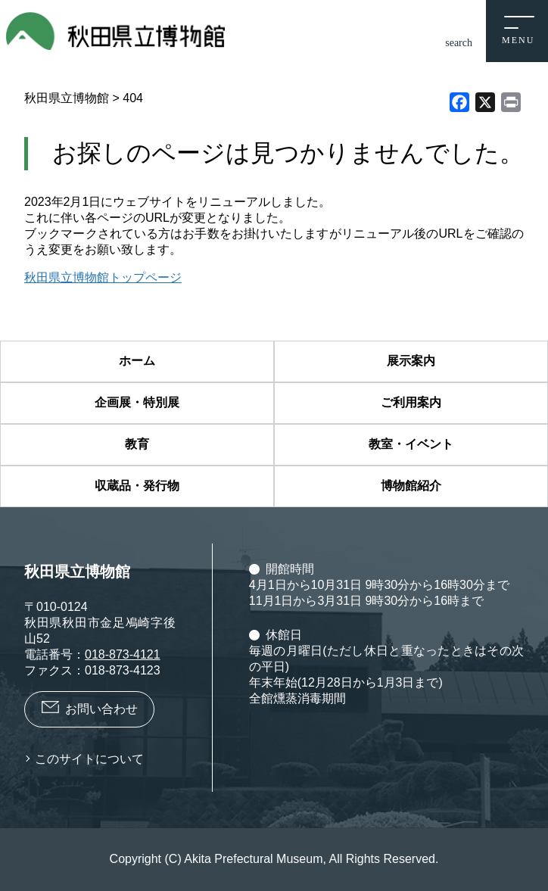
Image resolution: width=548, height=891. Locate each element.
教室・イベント (411, 444)
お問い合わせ (101, 709)
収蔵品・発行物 (137, 485)
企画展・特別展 (137, 402)
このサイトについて (89, 758)
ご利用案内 (411, 402)
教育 (137, 444)
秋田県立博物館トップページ (103, 277)
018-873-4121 (122, 654)
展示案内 (411, 360)
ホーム (137, 360)
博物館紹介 (411, 485)
